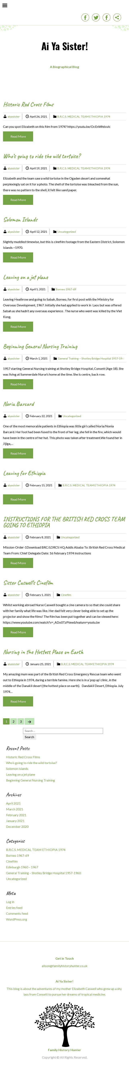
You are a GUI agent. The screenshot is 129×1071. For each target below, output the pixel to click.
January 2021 (15, 821)
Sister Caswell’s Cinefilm (28, 582)
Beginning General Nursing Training (40, 346)
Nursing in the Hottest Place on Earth (43, 652)
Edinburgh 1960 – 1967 (22, 867)
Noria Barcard (18, 404)
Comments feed (17, 913)
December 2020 (17, 826)
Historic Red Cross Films (28, 104)
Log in (10, 902)
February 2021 (16, 815)
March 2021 (14, 809)
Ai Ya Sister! (64, 46)
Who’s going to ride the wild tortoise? (41, 156)
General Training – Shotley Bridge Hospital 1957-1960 (91, 358)
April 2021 (13, 803)
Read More (18, 136)
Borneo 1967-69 (66, 289)
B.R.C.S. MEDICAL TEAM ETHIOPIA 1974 (83, 116)
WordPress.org (16, 919)
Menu (5, 5)
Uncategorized (66, 231)
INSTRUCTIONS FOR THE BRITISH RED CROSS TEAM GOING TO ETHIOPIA (64, 522)
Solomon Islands (20, 219)
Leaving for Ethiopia (24, 473)
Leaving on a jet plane (25, 277)
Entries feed (14, 907)
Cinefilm (66, 594)
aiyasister (14, 116)
